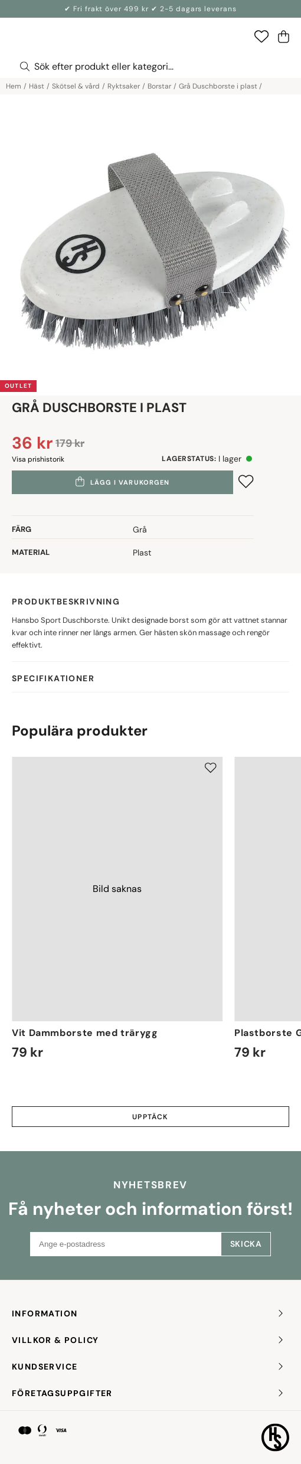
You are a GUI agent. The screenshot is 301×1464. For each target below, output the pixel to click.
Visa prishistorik (38, 459)
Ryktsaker (123, 86)
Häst (36, 86)
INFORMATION (148, 1314)
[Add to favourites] (246, 481)
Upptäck (150, 1117)
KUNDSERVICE (148, 1367)
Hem (13, 86)
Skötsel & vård (76, 86)
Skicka (245, 1243)
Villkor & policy (148, 1340)
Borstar (159, 86)
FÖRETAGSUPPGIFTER (148, 1393)
